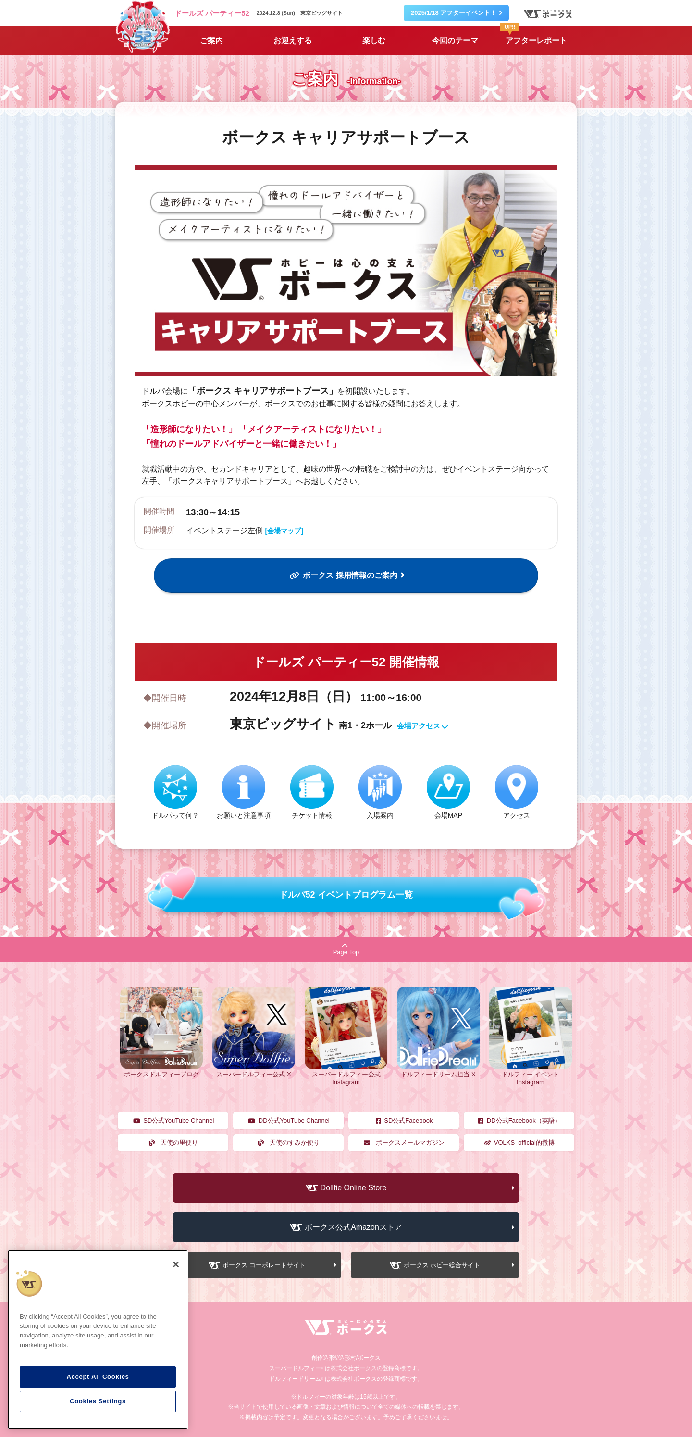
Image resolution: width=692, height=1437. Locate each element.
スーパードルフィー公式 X (253, 1070)
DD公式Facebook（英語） (518, 1120)
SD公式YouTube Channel (173, 1120)
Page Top (346, 949)
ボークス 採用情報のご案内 (342, 575)
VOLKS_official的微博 (519, 1142)
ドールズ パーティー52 (211, 13)
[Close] (175, 1264)
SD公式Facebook (404, 1120)
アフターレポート (533, 35)
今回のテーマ (455, 41)
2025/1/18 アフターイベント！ (453, 12)
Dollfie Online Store (354, 1188)
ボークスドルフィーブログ (161, 1070)
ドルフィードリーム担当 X (438, 1070)
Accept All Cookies (97, 1376)
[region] (98, 1340)
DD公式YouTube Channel (288, 1120)
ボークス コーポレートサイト (264, 1265)
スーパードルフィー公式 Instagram (346, 1074)
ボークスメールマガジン (404, 1142)
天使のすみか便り (288, 1142)
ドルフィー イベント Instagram (530, 1074)
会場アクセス (423, 726)
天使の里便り (173, 1142)
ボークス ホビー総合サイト (442, 1265)
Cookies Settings (98, 1401)
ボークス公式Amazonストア (353, 1227)
